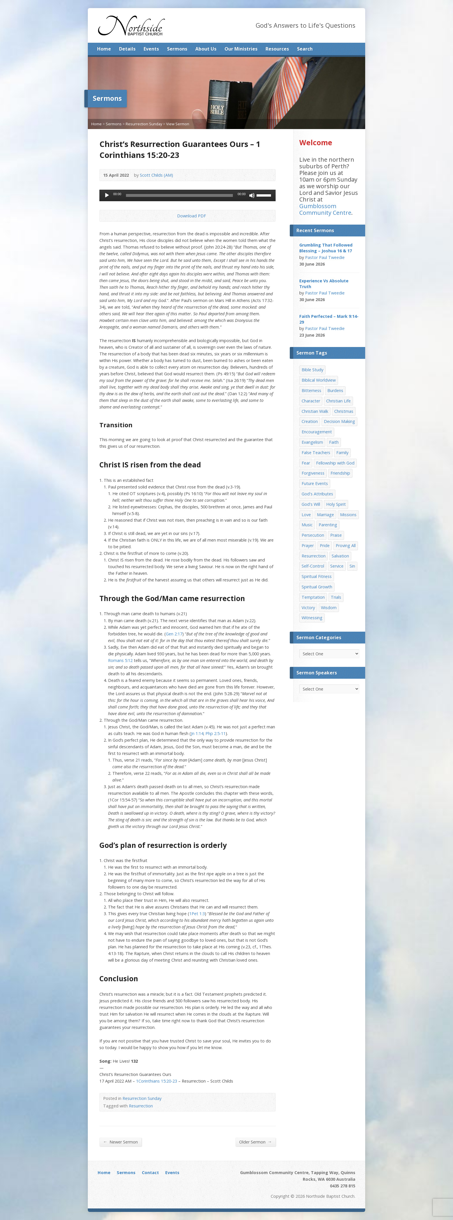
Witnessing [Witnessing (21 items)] (312, 617)
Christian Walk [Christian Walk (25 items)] (315, 411)
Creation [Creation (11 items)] (310, 421)
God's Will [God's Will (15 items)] (311, 504)
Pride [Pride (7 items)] (325, 545)
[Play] (107, 195)
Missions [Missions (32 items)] (348, 514)
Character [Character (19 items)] (311, 401)
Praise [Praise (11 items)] (336, 535)
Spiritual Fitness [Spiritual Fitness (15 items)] (317, 576)
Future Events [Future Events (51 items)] (315, 483)
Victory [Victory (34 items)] (308, 607)
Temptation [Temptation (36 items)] (313, 597)
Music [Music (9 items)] (307, 524)
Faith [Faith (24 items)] (334, 442)
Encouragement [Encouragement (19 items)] (317, 431)
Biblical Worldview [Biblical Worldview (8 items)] (319, 380)
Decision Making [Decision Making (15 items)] (339, 421)
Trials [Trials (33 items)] (336, 597)
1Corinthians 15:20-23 (156, 1081)
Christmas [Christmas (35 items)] (343, 411)
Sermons (177, 49)
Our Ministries (240, 49)
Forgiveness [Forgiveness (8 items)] (313, 473)
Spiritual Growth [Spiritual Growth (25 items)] (317, 587)
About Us (205, 49)
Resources (277, 49)
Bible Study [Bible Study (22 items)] (312, 369)
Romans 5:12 (120, 660)
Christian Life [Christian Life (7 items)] (338, 401)
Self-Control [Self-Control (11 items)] (313, 566)
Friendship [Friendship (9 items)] (340, 473)
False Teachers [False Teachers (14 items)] (316, 452)
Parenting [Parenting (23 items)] (328, 524)
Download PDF (172, 215)
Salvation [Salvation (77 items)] (340, 556)
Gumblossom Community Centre (325, 209)
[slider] (179, 195)
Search (305, 49)
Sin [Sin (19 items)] (352, 566)
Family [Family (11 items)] (342, 452)
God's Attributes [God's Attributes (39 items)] (317, 494)
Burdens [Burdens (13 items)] (335, 390)
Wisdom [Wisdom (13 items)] (329, 607)
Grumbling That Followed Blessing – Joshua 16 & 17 (325, 247)
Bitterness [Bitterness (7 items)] (311, 390)
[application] (187, 195)
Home (104, 49)
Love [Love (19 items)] (306, 514)
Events (151, 49)
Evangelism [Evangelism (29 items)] (312, 442)
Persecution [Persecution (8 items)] (313, 535)
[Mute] (252, 195)
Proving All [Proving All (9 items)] (346, 545)
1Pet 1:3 (197, 913)
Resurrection (141, 1106)
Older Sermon (255, 1142)
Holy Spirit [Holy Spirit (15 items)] (336, 504)
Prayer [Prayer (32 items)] (308, 545)
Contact (150, 1172)
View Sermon (177, 123)
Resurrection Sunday (144, 123)
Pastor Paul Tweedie (325, 257)
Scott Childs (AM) (156, 175)
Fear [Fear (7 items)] (306, 463)
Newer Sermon (120, 1142)
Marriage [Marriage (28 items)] (325, 514)
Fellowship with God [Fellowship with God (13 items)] (335, 463)
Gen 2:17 (174, 634)
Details (127, 49)
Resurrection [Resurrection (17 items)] (314, 556)
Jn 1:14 (197, 733)
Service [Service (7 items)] (337, 566)
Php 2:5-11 (215, 733)
